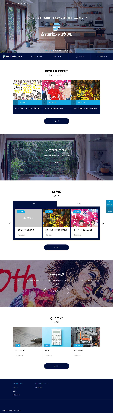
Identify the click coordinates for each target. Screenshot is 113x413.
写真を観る (56, 162)
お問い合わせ (38, 387)
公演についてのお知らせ (60, 50)
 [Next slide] (103, 223)
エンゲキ (56, 121)
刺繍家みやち (16, 394)
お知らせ (56, 247)
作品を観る (56, 291)
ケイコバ (56, 366)
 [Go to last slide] (10, 223)
